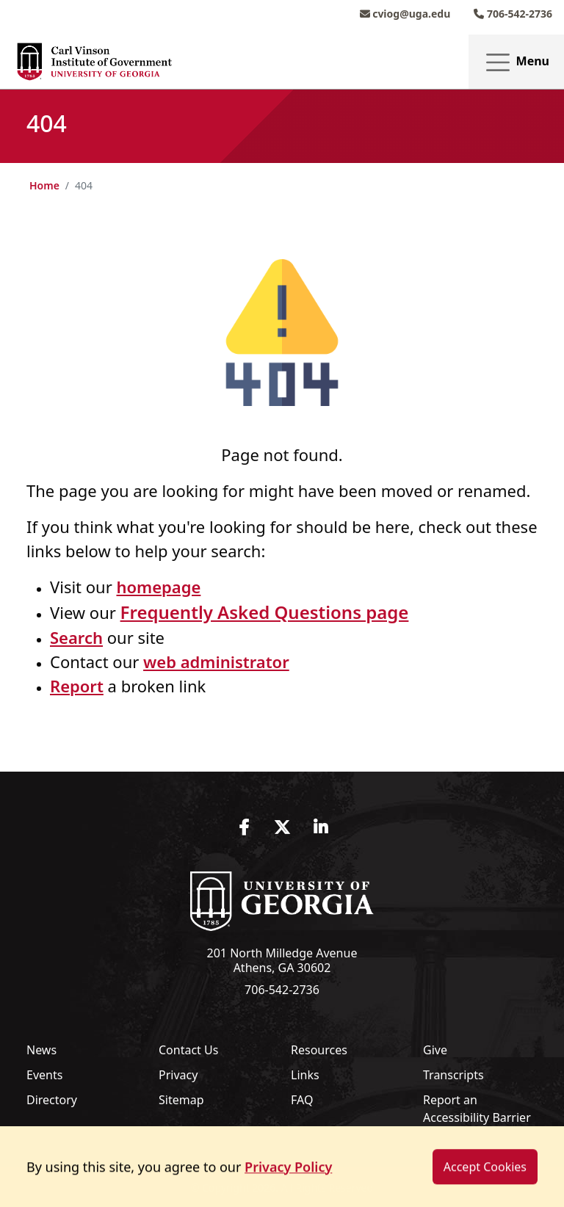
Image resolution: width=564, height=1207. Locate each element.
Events (44, 1075)
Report (77, 686)
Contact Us (188, 1050)
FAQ (302, 1100)
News (41, 1050)
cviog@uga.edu (405, 14)
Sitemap (181, 1100)
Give (435, 1050)
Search (76, 637)
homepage (158, 587)
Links (305, 1075)
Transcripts (453, 1075)
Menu (516, 62)
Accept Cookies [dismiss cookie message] (485, 1181)
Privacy (178, 1075)
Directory (51, 1100)
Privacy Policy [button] (288, 1181)
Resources (319, 1050)
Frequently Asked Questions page (264, 612)
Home (44, 185)
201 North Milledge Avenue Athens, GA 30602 (282, 960)
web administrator (216, 661)
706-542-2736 (513, 14)
